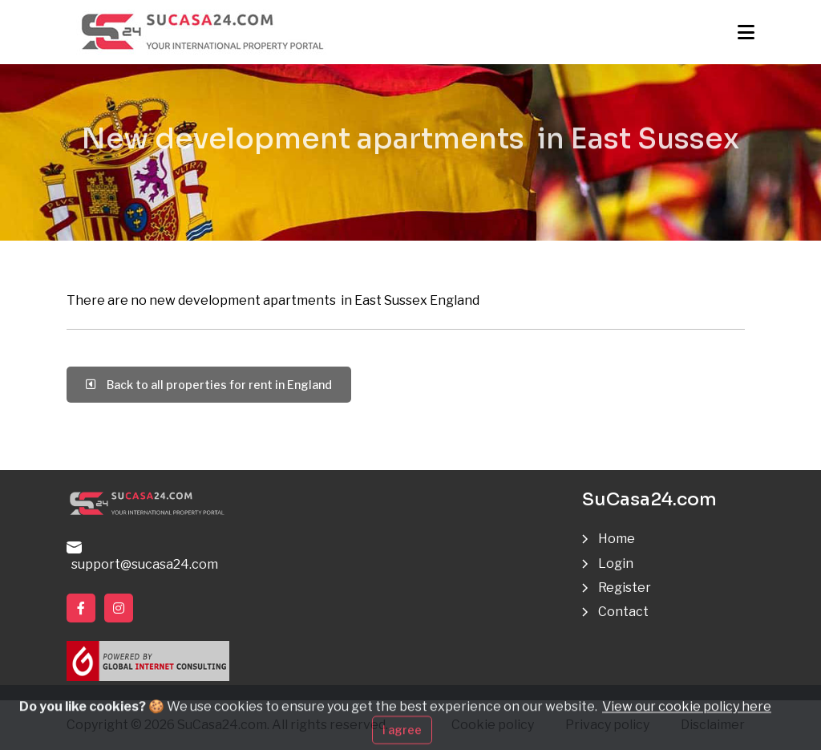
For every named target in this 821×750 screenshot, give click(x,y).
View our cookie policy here (686, 719)
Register (624, 587)
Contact (623, 611)
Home (616, 538)
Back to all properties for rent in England (209, 384)
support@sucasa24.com (142, 556)
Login (615, 563)
